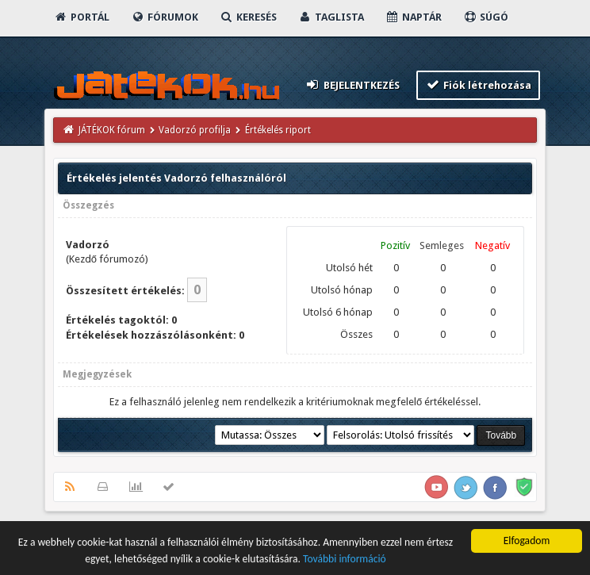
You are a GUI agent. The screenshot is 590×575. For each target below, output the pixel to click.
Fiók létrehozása (478, 84)
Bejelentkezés (352, 84)
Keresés (248, 17)
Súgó (485, 17)
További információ (344, 560)
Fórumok (164, 17)
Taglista (331, 17)
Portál (81, 17)
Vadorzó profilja (195, 130)
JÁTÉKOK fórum (112, 130)
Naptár (413, 17)
